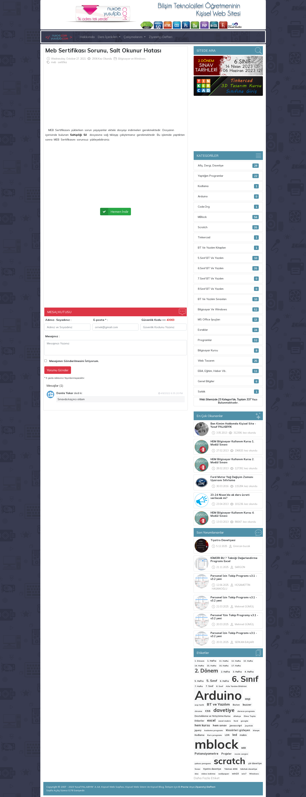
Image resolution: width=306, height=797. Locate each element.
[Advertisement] (115, 94)
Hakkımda (87, 37)
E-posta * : (100, 320)
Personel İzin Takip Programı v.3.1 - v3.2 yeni (233, 577)
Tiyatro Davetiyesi (222, 540)
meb (53, 62)
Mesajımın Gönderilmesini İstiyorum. (74, 361)
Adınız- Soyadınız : (58, 320)
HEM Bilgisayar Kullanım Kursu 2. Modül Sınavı (232, 461)
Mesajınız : (52, 336)
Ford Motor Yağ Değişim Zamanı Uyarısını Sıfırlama (231, 478)
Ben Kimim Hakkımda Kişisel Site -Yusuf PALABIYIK (233, 425)
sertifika (62, 62)
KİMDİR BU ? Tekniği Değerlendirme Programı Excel (233, 559)
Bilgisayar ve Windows (132, 58)
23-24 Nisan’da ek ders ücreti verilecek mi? (230, 496)
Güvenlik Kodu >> (157, 320)
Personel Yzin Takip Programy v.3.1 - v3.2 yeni (234, 617)
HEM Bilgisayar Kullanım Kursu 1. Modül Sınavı (232, 443)
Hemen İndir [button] (114, 211)
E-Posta (183, 786)
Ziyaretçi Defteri (160, 37)
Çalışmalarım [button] (133, 37)
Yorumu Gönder (57, 370)
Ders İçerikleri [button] (108, 37)
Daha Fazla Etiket (207, 778)
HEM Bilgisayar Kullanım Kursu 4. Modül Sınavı (232, 514)
